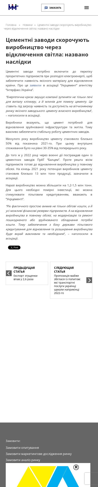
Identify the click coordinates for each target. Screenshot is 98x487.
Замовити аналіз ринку (23, 460)
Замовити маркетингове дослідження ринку (39, 454)
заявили (35, 85)
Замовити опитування (22, 448)
